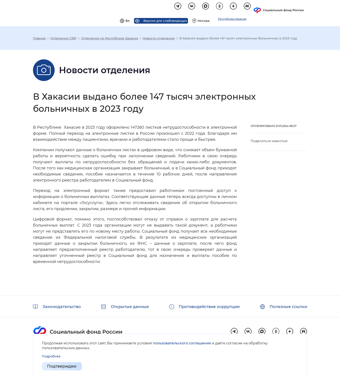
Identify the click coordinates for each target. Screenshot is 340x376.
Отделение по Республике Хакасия (109, 39)
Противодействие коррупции (209, 307)
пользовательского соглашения (182, 343)
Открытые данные (130, 307)
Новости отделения (159, 39)
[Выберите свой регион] (254, 7)
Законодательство (61, 307)
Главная (39, 39)
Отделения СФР (63, 39)
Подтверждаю (62, 366)
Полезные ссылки (288, 307)
